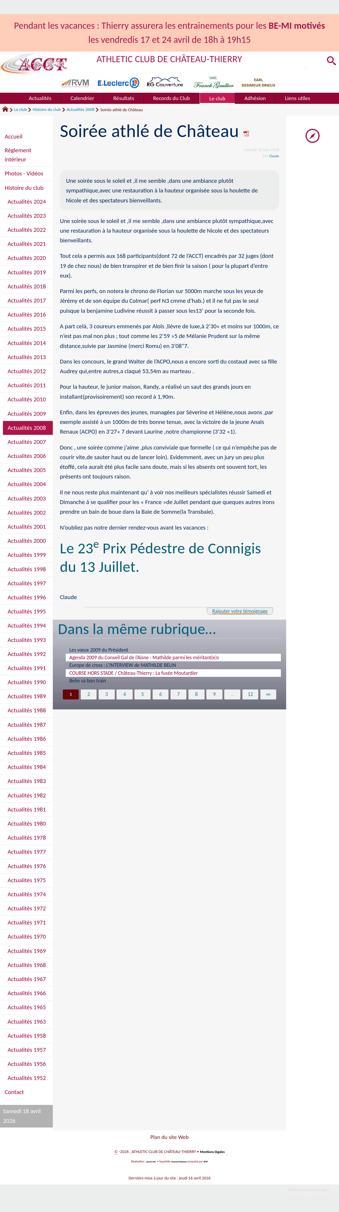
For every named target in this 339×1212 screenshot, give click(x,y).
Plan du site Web (169, 1137)
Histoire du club (47, 109)
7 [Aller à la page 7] (178, 695)
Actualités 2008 (80, 109)
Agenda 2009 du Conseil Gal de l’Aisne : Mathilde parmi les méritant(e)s (144, 657)
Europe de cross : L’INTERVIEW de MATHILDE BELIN (122, 665)
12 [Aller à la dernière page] (250, 695)
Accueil (13, 136)
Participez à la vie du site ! (302, 1191)
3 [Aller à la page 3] (106, 695)
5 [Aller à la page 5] (142, 695)
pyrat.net (149, 1161)
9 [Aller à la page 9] (214, 695)
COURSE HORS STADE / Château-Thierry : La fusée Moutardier (133, 673)
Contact (14, 1092)
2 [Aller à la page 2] (88, 695)
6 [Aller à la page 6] (160, 695)
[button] (330, 61)
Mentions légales (212, 1151)
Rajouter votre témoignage (233, 611)
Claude (273, 155)
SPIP (208, 1161)
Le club (20, 109)
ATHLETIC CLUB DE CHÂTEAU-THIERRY (184, 58)
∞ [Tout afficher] (268, 695)
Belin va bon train (87, 680)
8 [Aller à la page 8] (196, 695)
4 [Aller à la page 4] (124, 695)
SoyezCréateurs (179, 1161)
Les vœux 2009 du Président (98, 650)
